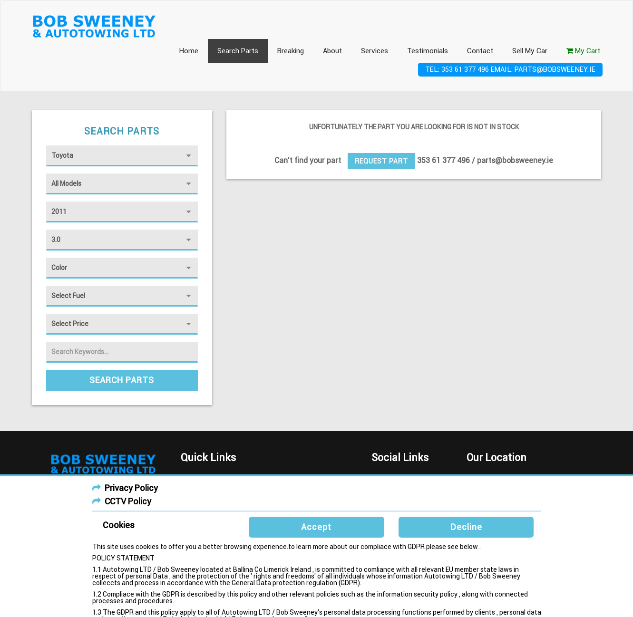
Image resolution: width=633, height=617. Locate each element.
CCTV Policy (128, 501)
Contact (480, 51)
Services (374, 51)
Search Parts (237, 51)
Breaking (290, 51)
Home (188, 51)
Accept (316, 527)
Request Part (381, 161)
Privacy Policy (131, 488)
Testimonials (427, 51)
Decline (466, 527)
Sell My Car (529, 51)
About (332, 51)
